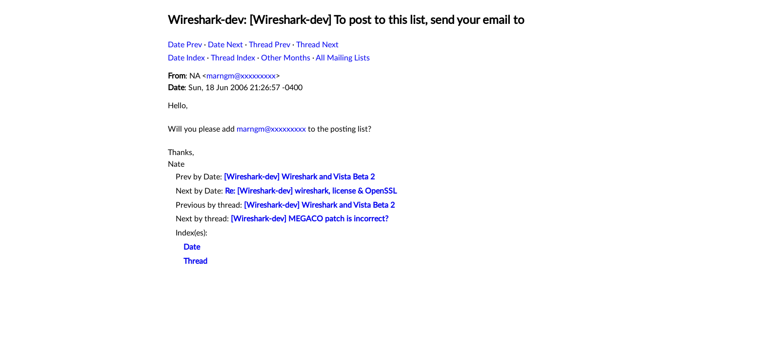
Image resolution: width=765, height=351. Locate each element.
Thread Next (317, 45)
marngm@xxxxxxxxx (241, 76)
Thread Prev (269, 45)
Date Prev (185, 45)
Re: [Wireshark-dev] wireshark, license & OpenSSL (311, 191)
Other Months (285, 58)
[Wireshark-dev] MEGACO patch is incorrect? (309, 219)
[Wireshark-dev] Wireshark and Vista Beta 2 (299, 177)
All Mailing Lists (343, 58)
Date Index (186, 58)
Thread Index (233, 58)
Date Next (225, 45)
